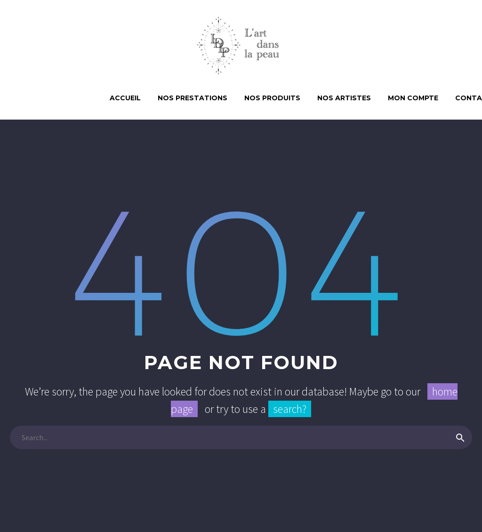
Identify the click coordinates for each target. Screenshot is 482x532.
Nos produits (272, 98)
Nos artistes (344, 98)
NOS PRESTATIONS (192, 98)
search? (289, 409)
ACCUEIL (125, 98)
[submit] (460, 437)
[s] (241, 437)
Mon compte (413, 98)
